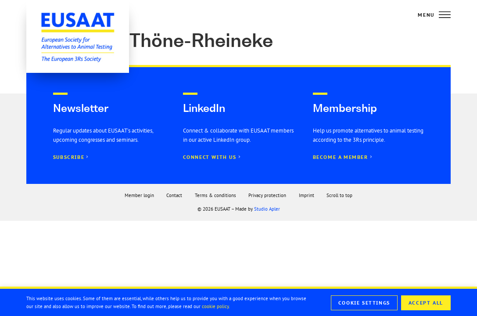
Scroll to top (339, 195)
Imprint (306, 195)
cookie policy (215, 306)
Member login (139, 195)
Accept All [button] (426, 303)
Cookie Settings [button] (364, 303)
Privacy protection (267, 195)
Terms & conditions (215, 195)
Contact (174, 195)
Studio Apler (267, 209)
